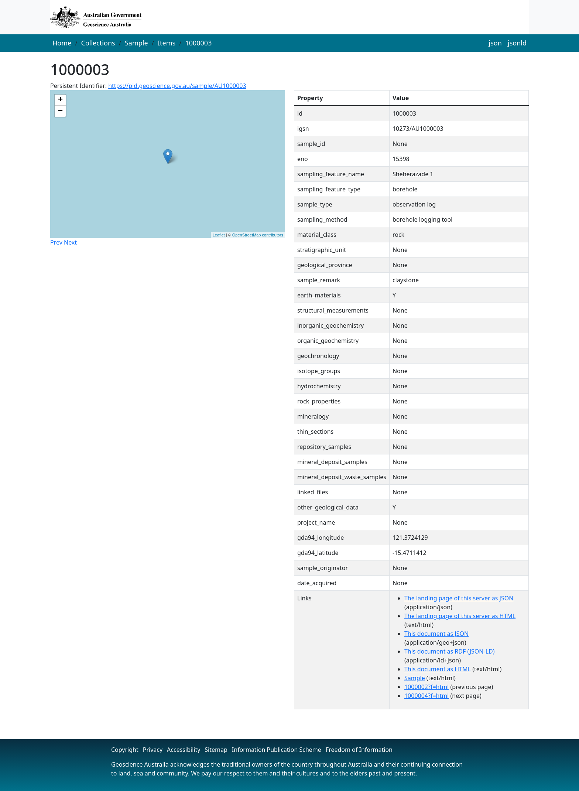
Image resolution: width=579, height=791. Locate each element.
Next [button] (70, 242)
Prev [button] (56, 242)
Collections (98, 42)
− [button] (60, 111)
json (495, 42)
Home (61, 42)
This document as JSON (436, 634)
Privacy (152, 750)
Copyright (124, 750)
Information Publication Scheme (276, 750)
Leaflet (219, 235)
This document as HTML (437, 669)
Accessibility (183, 750)
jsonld (517, 42)
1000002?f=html (426, 687)
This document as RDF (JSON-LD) (449, 651)
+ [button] (60, 100)
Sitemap (216, 750)
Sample (136, 42)
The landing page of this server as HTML (459, 616)
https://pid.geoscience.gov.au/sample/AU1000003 (177, 86)
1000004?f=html (426, 696)
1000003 (198, 42)
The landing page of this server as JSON (458, 598)
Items (166, 42)
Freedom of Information (359, 750)
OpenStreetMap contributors (257, 235)
